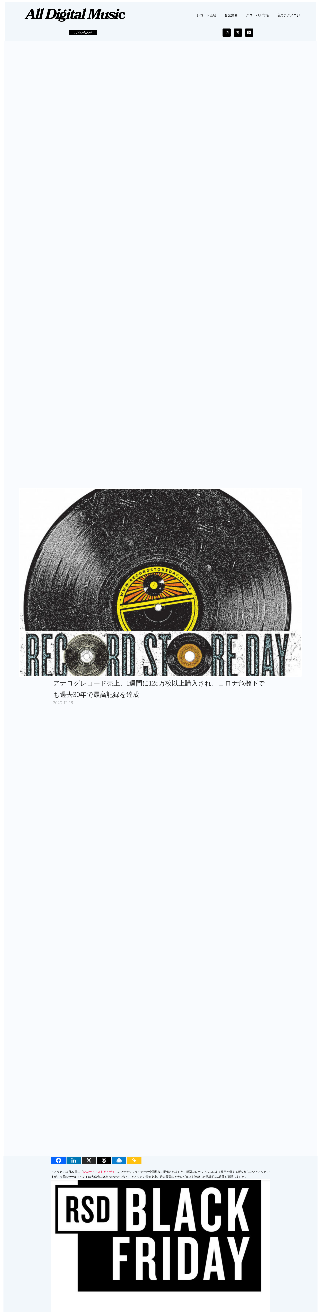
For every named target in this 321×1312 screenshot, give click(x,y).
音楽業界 (231, 18)
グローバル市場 (257, 18)
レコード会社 (206, 18)
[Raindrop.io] (120, 1163)
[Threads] (105, 1163)
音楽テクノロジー (290, 18)
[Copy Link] (135, 1163)
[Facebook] (59, 1163)
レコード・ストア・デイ (100, 1175)
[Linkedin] (75, 1163)
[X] (90, 1163)
